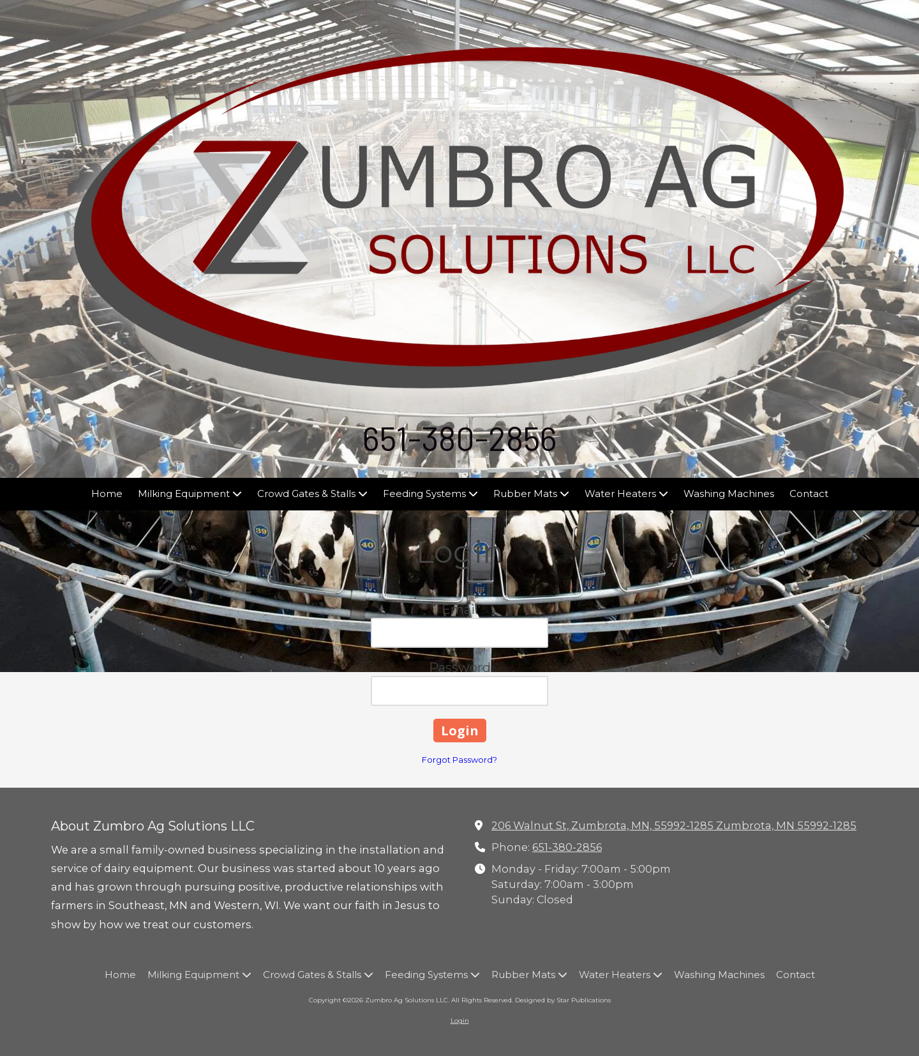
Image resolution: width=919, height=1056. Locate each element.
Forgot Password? (459, 759)
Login (460, 1020)
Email (460, 609)
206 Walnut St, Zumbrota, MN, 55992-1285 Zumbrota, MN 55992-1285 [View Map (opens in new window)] (673, 825)
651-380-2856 (567, 847)
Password (460, 667)
